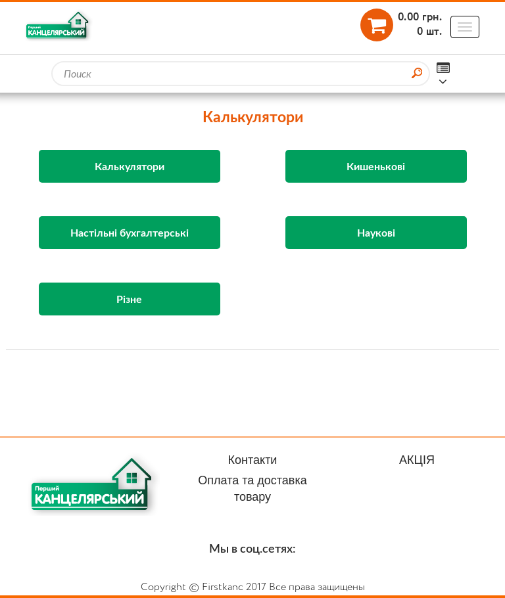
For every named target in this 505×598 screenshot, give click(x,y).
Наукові (376, 232)
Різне (129, 298)
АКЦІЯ (417, 460)
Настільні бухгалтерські (129, 232)
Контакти (252, 460)
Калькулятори (129, 166)
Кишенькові (376, 166)
